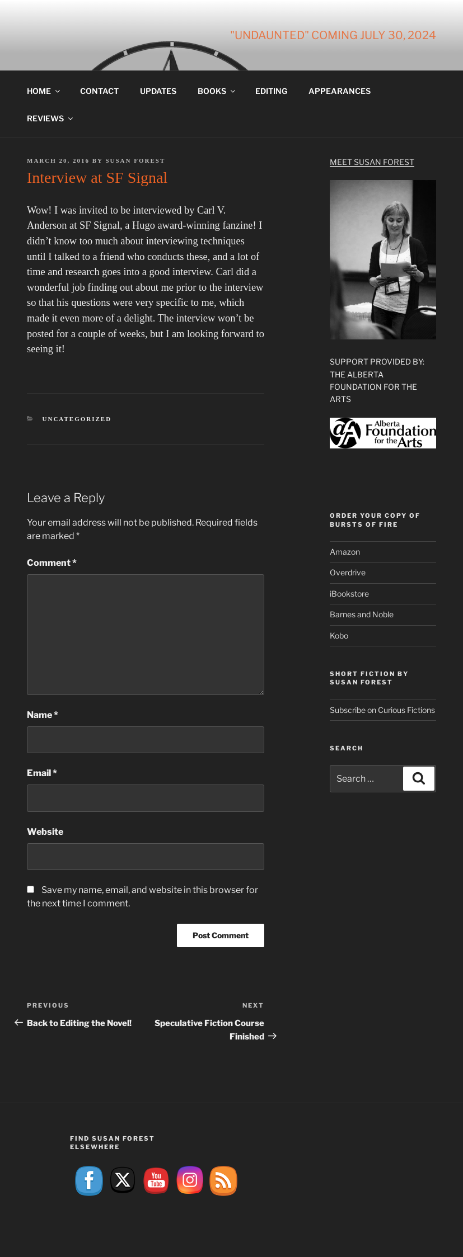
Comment (52, 562)
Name (42, 715)
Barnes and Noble (362, 614)
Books (217, 91)
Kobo (339, 635)
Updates (158, 91)
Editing (271, 91)
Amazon (345, 551)
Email (42, 773)
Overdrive (348, 572)
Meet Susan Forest (372, 162)
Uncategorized (77, 418)
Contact (99, 91)
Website (45, 831)
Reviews (50, 118)
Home (44, 91)
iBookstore (349, 593)
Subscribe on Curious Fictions (382, 710)
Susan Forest (135, 160)
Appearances (339, 91)
